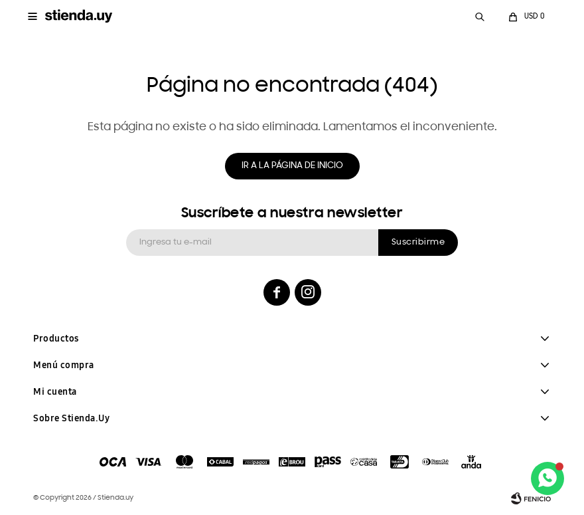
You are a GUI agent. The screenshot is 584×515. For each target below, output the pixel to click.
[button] (479, 16)
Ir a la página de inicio (292, 166)
